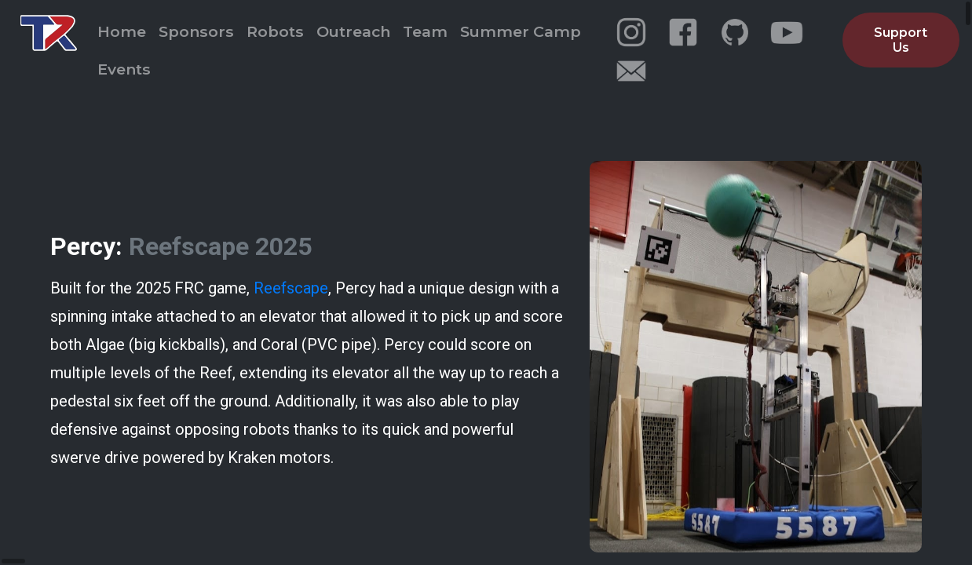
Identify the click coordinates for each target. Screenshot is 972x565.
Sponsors (196, 31)
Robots (275, 31)
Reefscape (291, 284)
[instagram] (631, 32)
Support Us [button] (900, 40)
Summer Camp (520, 31)
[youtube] (787, 32)
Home (121, 31)
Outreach (353, 31)
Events (124, 69)
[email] (631, 71)
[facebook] (683, 32)
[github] (735, 32)
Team (425, 31)
